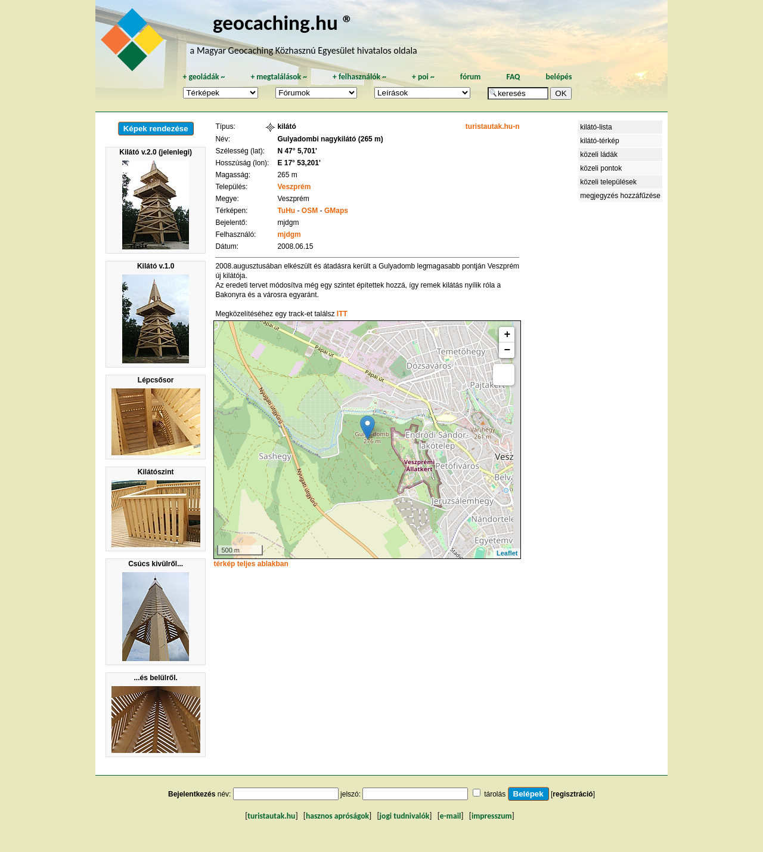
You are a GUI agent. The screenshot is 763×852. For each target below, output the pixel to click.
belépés (558, 77)
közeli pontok (601, 168)
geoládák (203, 77)
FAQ (513, 77)
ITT (342, 314)
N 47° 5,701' (297, 151)
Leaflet (507, 553)
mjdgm (288, 234)
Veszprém (294, 187)
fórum (470, 77)
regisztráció (573, 794)
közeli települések (608, 182)
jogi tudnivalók (405, 816)
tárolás (494, 794)
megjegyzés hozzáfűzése (620, 196)
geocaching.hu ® (283, 22)
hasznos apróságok (337, 816)
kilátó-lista (596, 127)
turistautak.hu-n (493, 126)
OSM (310, 210)
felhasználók (359, 77)
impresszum (492, 816)
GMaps (336, 210)
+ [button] (507, 335)
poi (423, 77)
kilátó (286, 126)
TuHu (286, 210)
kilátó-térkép (599, 141)
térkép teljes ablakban (250, 564)
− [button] (507, 350)
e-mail (450, 816)
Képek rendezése (155, 128)
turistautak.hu (271, 816)
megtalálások (278, 77)
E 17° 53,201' (298, 163)
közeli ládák (599, 154)
